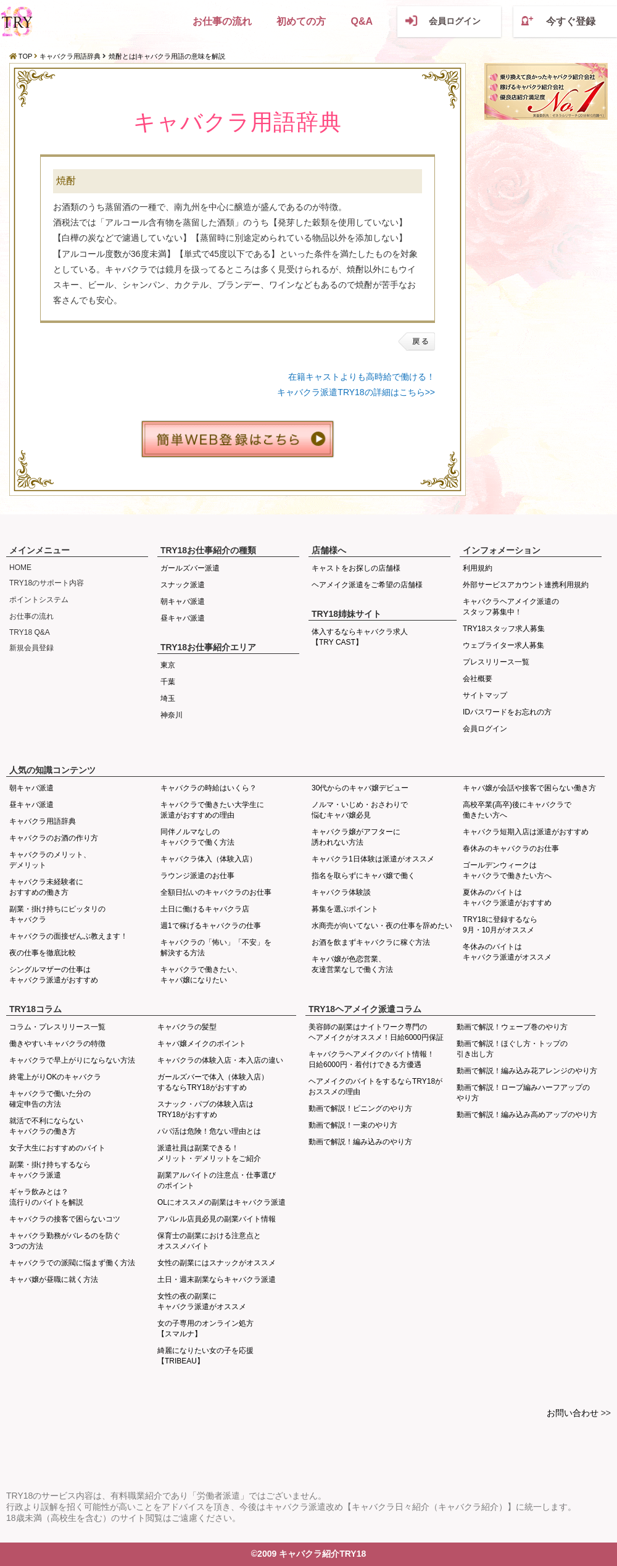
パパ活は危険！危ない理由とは (209, 1131)
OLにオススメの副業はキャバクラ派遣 (221, 1202)
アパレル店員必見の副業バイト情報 (216, 1219)
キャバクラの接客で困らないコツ (64, 1219)
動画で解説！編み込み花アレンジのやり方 (527, 1070)
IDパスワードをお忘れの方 (507, 712)
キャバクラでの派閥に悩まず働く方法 (72, 1262)
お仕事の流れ (222, 21)
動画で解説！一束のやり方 (352, 1125)
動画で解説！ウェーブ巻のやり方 (512, 1027)
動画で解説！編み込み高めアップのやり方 (527, 1114)
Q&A (361, 21)
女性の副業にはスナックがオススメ (216, 1262)
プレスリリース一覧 (496, 662)
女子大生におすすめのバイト (57, 1148)
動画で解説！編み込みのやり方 (360, 1141)
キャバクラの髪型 (187, 1027)
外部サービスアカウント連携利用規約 (526, 584)
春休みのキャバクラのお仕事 (511, 848)
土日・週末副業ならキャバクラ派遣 (216, 1279)
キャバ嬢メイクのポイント (201, 1043)
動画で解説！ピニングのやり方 (360, 1108)
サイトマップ (485, 695)
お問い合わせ (572, 1413)
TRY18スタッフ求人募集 (504, 628)
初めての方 (301, 21)
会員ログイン (455, 21)
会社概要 (477, 678)
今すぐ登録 (570, 21)
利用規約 (477, 568)
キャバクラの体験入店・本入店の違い (220, 1060)
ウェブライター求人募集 (503, 645)
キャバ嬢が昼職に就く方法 (53, 1279)
